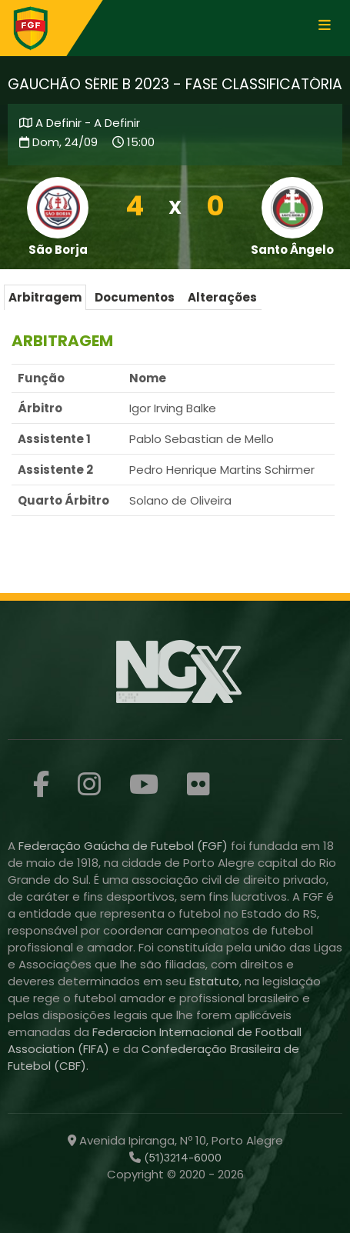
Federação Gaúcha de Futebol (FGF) (124, 846)
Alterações (222, 297)
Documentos (135, 297)
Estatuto (214, 981)
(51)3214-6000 (181, 1158)
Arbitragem (45, 297)
